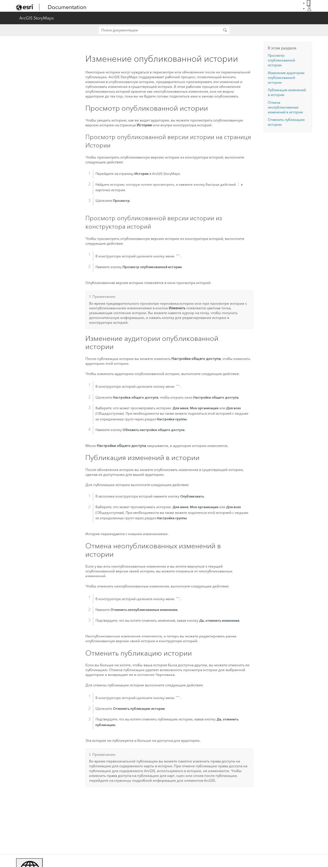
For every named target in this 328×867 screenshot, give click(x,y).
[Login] (309, 8)
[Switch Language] (308, 3)
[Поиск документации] (225, 30)
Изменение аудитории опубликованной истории (286, 77)
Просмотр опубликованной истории (281, 60)
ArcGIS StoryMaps (36, 17)
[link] (25, 7)
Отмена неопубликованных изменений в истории (285, 107)
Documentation (67, 7)
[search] (159, 30)
